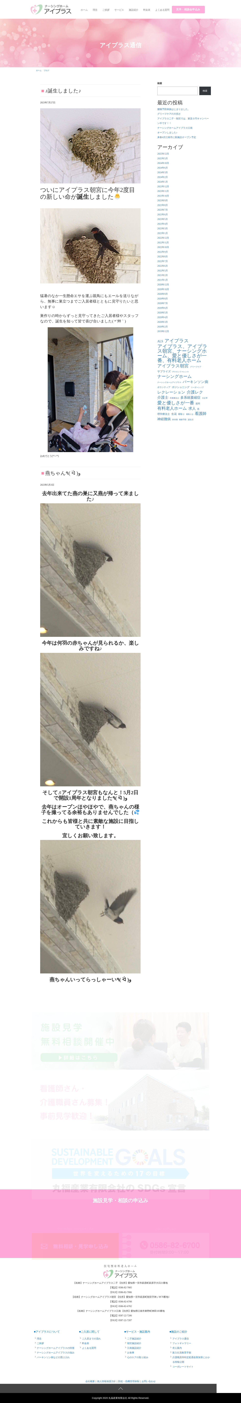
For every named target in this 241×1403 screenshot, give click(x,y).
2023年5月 (162, 219)
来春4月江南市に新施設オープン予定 (176, 137)
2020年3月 (162, 322)
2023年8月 (162, 205)
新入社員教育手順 (181, 1352)
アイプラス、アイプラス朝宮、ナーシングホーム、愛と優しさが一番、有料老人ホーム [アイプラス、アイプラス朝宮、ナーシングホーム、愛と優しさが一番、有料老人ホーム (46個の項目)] (182, 353)
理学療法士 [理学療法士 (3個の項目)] (163, 414)
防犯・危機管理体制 (128, 1381)
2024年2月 (162, 177)
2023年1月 (162, 233)
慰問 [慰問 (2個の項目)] (198, 403)
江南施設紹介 (134, 1348)
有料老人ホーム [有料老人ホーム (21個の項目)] (172, 408)
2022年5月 (162, 270)
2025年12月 (163, 154)
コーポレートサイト (182, 1366)
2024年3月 (162, 172)
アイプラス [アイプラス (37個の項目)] (177, 340)
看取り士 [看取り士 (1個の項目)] (189, 414)
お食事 (130, 1352)
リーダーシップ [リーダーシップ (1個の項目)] (197, 387)
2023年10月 (163, 196)
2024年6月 (162, 168)
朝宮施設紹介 (134, 1343)
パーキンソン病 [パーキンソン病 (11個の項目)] (195, 382)
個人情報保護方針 (106, 1381)
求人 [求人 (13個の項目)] (192, 408)
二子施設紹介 (134, 1338)
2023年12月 (163, 186)
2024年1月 (162, 182)
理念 (95, 10)
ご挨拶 (105, 10)
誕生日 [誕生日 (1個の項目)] (190, 420)
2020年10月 (163, 289)
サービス (119, 10)
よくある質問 (162, 10)
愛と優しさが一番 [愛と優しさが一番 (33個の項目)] (175, 403)
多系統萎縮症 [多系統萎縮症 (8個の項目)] (190, 397)
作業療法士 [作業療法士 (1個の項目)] (174, 398)
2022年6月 (162, 266)
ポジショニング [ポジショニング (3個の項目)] (180, 387)
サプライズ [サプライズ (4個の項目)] (164, 371)
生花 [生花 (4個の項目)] (174, 414)
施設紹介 (133, 10)
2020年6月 (162, 308)
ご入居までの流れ (91, 1338)
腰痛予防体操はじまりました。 (173, 109)
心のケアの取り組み (137, 1357)
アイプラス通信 (180, 1338)
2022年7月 (162, 261)
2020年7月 (162, 303)
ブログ (46, 70)
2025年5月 (162, 158)
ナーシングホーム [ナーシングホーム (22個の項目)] (174, 376)
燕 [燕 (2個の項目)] (198, 409)
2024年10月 (163, 163)
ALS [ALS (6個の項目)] (160, 341)
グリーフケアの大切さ (169, 114)
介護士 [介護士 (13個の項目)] (162, 397)
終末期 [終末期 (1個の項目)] (175, 420)
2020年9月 (162, 294)
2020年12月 (163, 284)
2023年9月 (162, 200)
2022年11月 (163, 242)
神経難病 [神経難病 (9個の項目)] (164, 419)
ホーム (84, 10)
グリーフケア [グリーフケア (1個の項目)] (195, 367)
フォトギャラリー (181, 1343)
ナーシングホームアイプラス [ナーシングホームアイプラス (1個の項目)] (169, 382)
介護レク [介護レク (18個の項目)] (195, 392)
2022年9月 (162, 252)
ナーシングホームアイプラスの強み (55, 1352)
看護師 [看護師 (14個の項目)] (200, 414)
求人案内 (177, 1348)
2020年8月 (162, 298)
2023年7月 (162, 210)
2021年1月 (162, 280)
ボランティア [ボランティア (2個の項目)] (163, 387)
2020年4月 (162, 317)
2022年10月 (163, 247)
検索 (159, 83)
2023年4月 (162, 224)
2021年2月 (162, 275)
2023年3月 (162, 228)
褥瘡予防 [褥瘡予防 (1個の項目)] (182, 420)
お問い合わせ (149, 1381)
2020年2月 (162, 326)
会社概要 (90, 1381)
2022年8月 (162, 256)
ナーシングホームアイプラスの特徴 (55, 1348)
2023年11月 (163, 191)
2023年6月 (162, 214)
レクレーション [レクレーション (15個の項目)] (171, 392)
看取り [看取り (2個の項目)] (181, 414)
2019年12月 (163, 331)
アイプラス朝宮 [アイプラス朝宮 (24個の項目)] (173, 366)
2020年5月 (162, 312)
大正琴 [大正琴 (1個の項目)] (205, 398)
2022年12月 (163, 238)
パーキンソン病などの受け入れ (53, 1357)
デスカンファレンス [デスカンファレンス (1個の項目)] (180, 372)
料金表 (146, 10)
